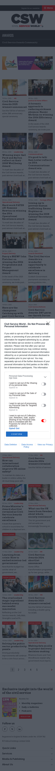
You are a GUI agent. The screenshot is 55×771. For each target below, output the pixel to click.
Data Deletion (11, 444)
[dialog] (27, 385)
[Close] (49, 324)
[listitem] (27, 377)
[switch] (43, 384)
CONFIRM (16, 434)
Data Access (27, 444)
